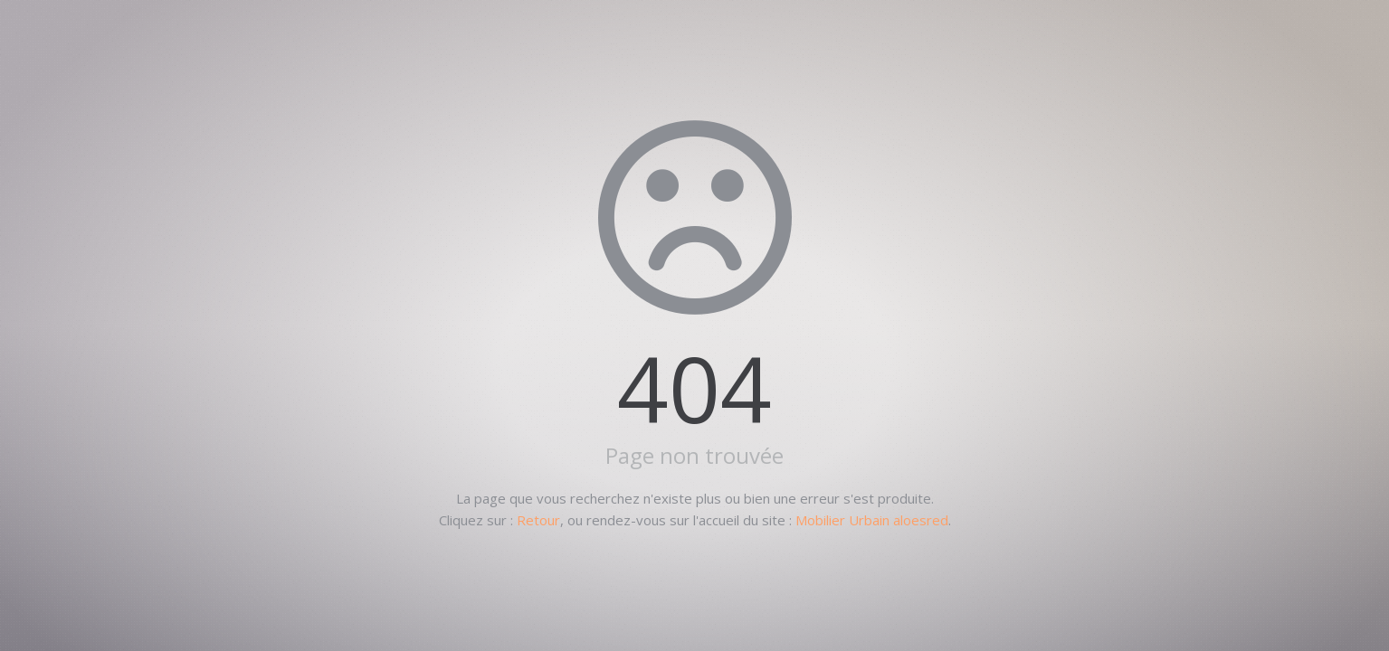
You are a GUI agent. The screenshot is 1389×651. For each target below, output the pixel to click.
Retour (538, 520)
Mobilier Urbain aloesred (871, 520)
